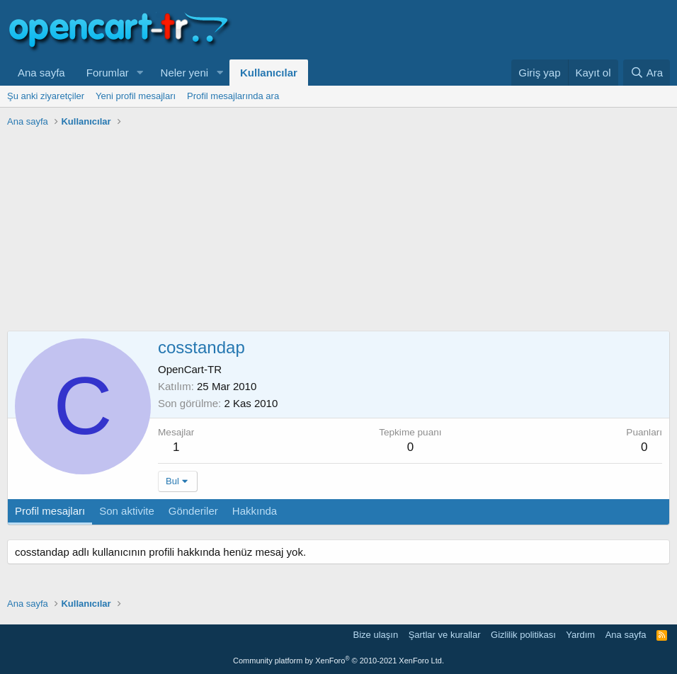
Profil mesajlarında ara (233, 96)
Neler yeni (185, 73)
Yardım (580, 634)
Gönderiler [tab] (193, 511)
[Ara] (646, 72)
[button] (140, 72)
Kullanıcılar (268, 73)
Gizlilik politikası (523, 634)
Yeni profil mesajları (136, 96)
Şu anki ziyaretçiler (45, 96)
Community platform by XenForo (338, 660)
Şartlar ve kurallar (445, 634)
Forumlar (107, 73)
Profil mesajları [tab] (50, 511)
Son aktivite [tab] (126, 511)
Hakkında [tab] (254, 511)
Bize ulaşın (376, 634)
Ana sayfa (41, 73)
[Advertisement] (338, 231)
